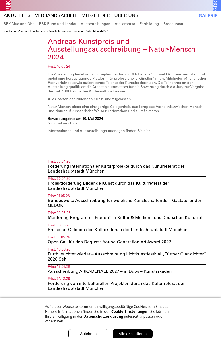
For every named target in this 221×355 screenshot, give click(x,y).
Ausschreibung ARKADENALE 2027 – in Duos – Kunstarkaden (111, 279)
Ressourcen (173, 23)
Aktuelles (17, 15)
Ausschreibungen (95, 23)
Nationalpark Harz (63, 123)
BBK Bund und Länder (57, 23)
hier (146, 131)
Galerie (208, 15)
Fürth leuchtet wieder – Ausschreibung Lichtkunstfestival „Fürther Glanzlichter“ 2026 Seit (116, 264)
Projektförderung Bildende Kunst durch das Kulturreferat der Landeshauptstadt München (111, 186)
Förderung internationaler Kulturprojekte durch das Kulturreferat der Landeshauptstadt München (119, 169)
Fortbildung (149, 23)
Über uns (126, 15)
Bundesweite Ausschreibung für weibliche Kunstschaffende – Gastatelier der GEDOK (123, 204)
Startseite (10, 31)
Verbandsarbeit (56, 15)
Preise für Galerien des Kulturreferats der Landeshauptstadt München (121, 237)
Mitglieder (95, 15)
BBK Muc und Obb (19, 23)
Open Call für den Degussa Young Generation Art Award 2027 (112, 249)
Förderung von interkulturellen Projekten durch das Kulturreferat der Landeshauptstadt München (119, 295)
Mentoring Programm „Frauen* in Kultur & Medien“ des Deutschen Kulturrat (118, 222)
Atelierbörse (125, 23)
